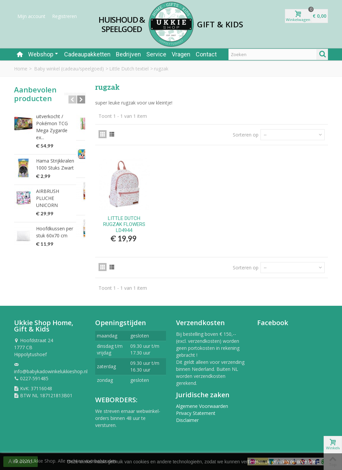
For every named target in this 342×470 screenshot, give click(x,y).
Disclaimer (187, 420)
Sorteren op (246, 135)
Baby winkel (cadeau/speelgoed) (69, 68)
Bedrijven (128, 54)
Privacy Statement (195, 413)
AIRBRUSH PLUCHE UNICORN (57, 187)
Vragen (181, 54)
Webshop (43, 54)
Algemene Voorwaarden (202, 406)
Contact (206, 54)
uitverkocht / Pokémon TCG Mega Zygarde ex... (58, 123)
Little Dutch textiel (129, 68)
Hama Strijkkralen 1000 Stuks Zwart (55, 157)
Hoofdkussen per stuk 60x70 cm (59, 218)
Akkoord (20, 461)
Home (20, 68)
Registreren (64, 16)
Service (156, 54)
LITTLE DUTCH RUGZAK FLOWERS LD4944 (124, 224)
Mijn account (31, 16)
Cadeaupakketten (87, 54)
